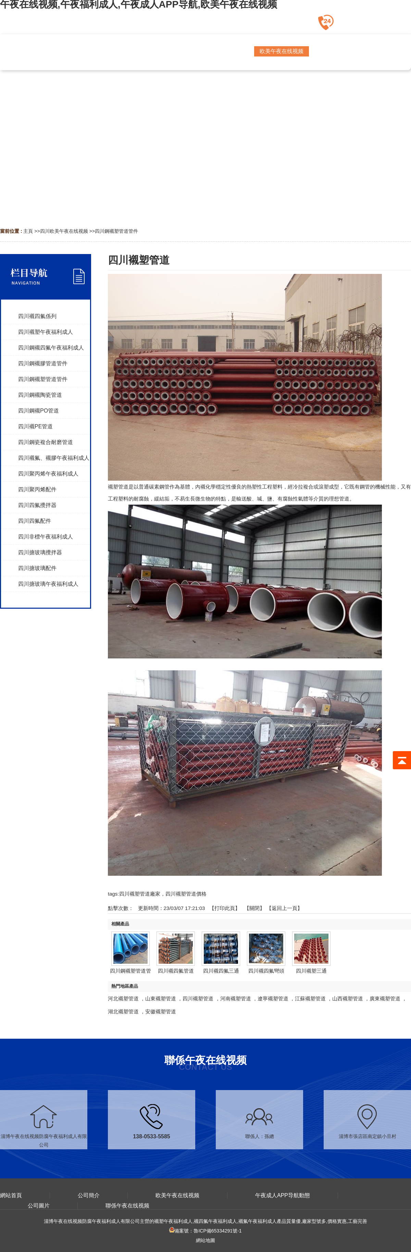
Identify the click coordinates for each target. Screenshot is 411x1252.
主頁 (28, 231)
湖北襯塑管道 (123, 1011)
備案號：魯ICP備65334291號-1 (205, 1231)
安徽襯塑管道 (160, 1011)
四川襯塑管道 (198, 998)
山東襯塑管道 (160, 998)
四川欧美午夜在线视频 (64, 231)
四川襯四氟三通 (221, 971)
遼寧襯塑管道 (273, 998)
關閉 (254, 908)
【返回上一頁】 (284, 908)
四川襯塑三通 (311, 971)
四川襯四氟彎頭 (266, 971)
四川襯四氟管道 (176, 971)
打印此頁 (224, 908)
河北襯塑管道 (123, 998)
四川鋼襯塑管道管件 (116, 231)
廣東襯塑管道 (385, 998)
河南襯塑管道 (235, 998)
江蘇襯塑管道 (310, 998)
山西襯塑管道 (347, 998)
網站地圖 (205, 1240)
